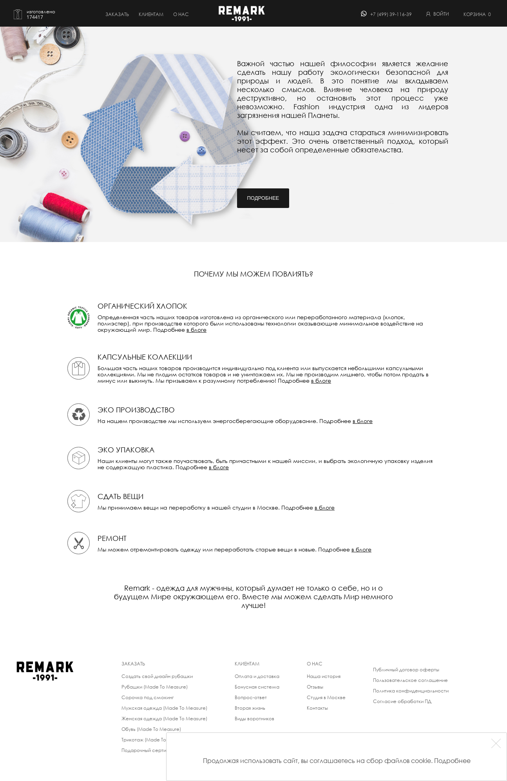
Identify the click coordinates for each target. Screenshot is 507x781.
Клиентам (151, 14)
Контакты (317, 708)
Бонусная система (257, 686)
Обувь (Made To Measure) (151, 729)
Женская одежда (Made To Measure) (164, 718)
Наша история (323, 676)
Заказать (117, 14)
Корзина (477, 14)
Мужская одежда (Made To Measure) (164, 708)
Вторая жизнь (250, 708)
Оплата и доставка (257, 676)
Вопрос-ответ (251, 697)
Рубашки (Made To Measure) (154, 686)
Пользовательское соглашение (410, 680)
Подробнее (263, 198)
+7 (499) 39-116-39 (391, 14)
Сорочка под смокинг (147, 697)
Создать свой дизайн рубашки (157, 676)
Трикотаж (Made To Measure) (155, 739)
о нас (181, 14)
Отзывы (315, 686)
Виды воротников (254, 718)
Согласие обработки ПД (402, 701)
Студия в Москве (326, 697)
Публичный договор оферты (406, 669)
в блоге (196, 329)
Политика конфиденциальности (411, 690)
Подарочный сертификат (151, 750)
